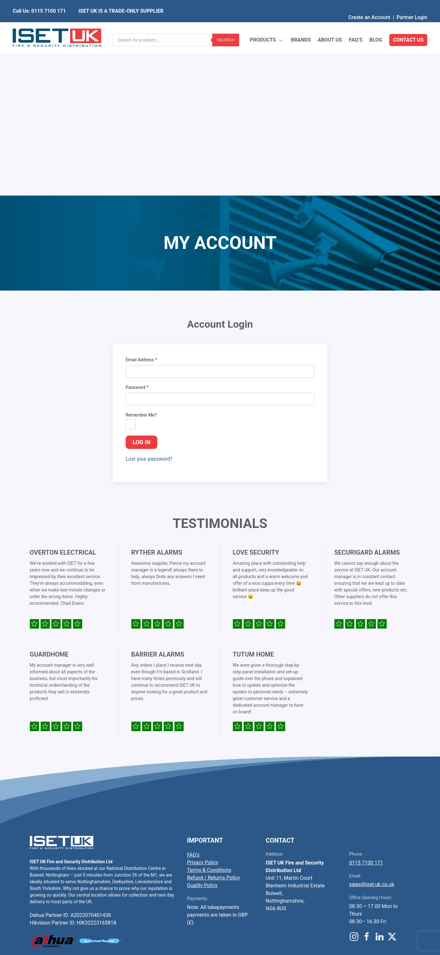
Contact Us (408, 25)
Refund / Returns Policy (213, 723)
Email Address (141, 205)
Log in (141, 287)
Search (226, 25)
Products (267, 25)
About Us (330, 25)
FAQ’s (356, 25)
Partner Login (412, 5)
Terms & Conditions (209, 716)
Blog (375, 25)
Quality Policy (202, 731)
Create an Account (369, 5)
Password (137, 233)
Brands (301, 25)
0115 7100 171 (366, 708)
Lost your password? (149, 305)
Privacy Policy (203, 708)
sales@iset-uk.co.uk (371, 730)
